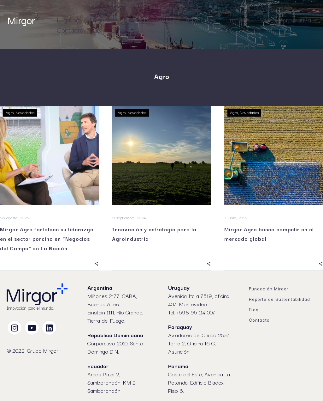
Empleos (238, 20)
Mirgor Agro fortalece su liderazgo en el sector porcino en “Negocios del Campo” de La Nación (47, 238)
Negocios (102, 20)
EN (115, 30)
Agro (10, 112)
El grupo (68, 20)
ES (97, 30)
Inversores (200, 20)
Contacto (70, 30)
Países (166, 20)
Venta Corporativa (285, 20)
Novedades (26, 112)
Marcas (136, 20)
